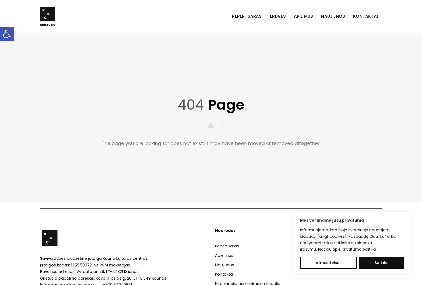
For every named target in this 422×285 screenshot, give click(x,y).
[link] (7, 34)
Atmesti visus (329, 262)
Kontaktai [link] (365, 16)
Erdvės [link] (278, 16)
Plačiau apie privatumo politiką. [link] (347, 249)
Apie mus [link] (303, 16)
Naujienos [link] (333, 16)
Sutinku (382, 262)
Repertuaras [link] (247, 16)
